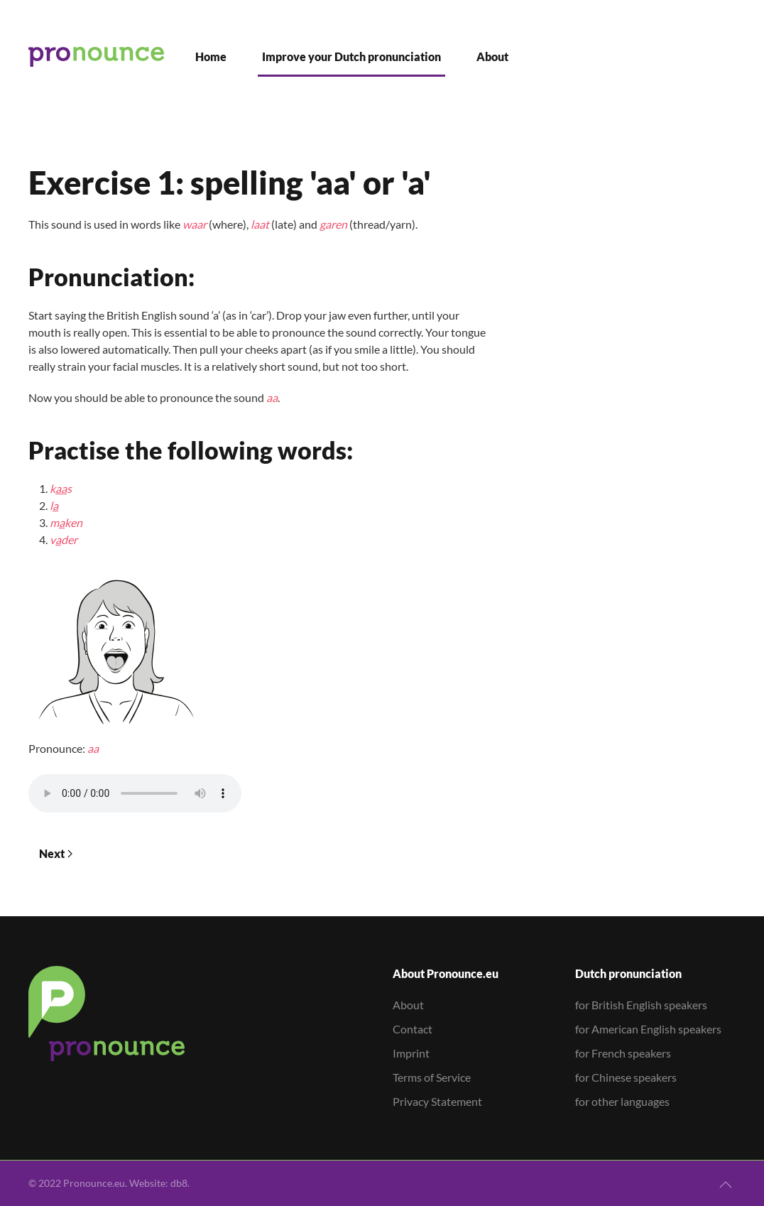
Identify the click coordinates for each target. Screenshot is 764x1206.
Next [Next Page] (55, 853)
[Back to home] (96, 56)
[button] (726, 1185)
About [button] (492, 56)
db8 (178, 1183)
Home (211, 56)
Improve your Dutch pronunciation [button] (351, 56)
